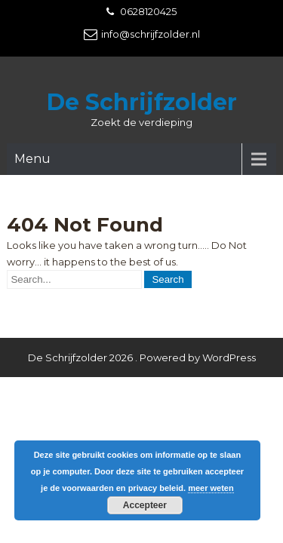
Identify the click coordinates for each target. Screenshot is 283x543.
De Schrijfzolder (142, 102)
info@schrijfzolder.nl (150, 34)
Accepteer (145, 505)
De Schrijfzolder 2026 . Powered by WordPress (142, 322)
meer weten (211, 487)
